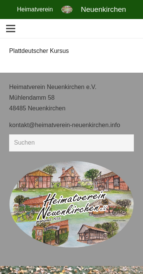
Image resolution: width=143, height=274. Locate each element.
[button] (13, 260)
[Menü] (10, 28)
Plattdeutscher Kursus (39, 51)
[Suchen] (71, 142)
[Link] (66, 9)
